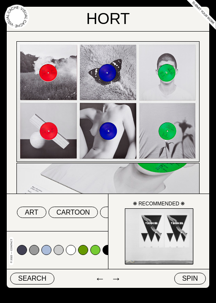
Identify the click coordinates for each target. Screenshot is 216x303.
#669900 (83, 250)
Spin (190, 278)
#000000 (108, 250)
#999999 (34, 250)
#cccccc (59, 250)
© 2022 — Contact (11, 251)
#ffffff (71, 250)
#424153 (22, 250)
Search (32, 278)
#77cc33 (95, 250)
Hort (108, 18)
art (31, 212)
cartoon (73, 212)
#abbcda (46, 250)
